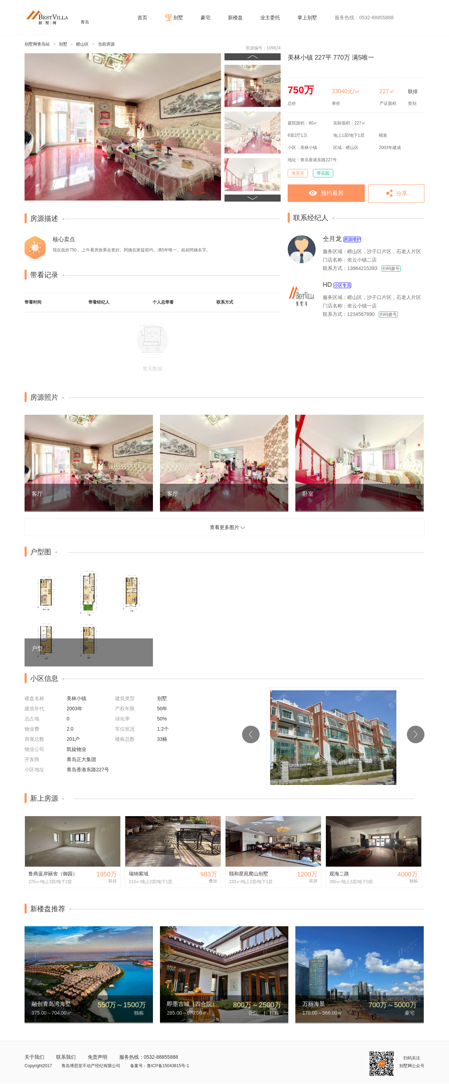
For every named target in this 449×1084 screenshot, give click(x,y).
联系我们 (66, 1057)
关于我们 (34, 1057)
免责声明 (97, 1057)
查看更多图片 (224, 527)
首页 (142, 17)
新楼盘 (235, 17)
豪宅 (205, 17)
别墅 (178, 17)
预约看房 (332, 193)
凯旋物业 (76, 749)
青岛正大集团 (81, 759)
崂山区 (82, 44)
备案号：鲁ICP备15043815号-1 (159, 1065)
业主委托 (270, 17)
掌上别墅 (307, 17)
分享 (401, 193)
